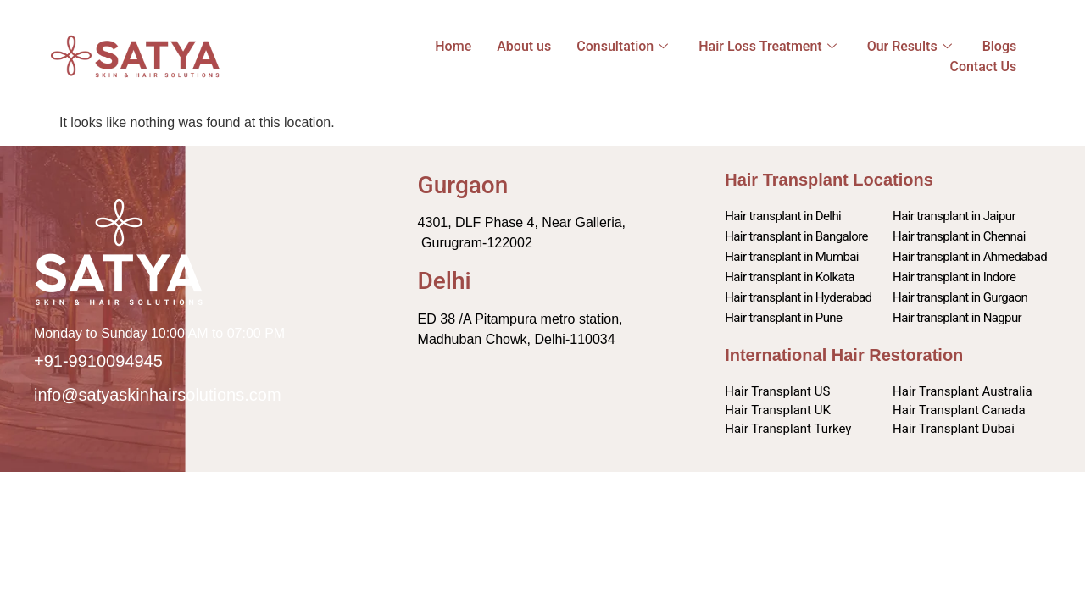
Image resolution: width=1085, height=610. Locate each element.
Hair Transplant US (777, 391)
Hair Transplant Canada (959, 410)
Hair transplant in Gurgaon (960, 297)
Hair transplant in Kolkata (789, 277)
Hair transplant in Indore (954, 277)
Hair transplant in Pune (783, 317)
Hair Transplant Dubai (954, 428)
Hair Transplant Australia (962, 391)
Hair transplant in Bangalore (796, 236)
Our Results (909, 46)
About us (524, 46)
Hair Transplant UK (778, 410)
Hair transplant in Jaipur (954, 216)
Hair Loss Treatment (767, 46)
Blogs (999, 46)
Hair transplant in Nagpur (957, 317)
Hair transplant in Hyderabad (798, 297)
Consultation (622, 46)
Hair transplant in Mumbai (792, 256)
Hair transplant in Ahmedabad (970, 256)
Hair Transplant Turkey (788, 428)
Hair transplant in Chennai (959, 236)
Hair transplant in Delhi (783, 216)
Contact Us (982, 66)
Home (453, 46)
